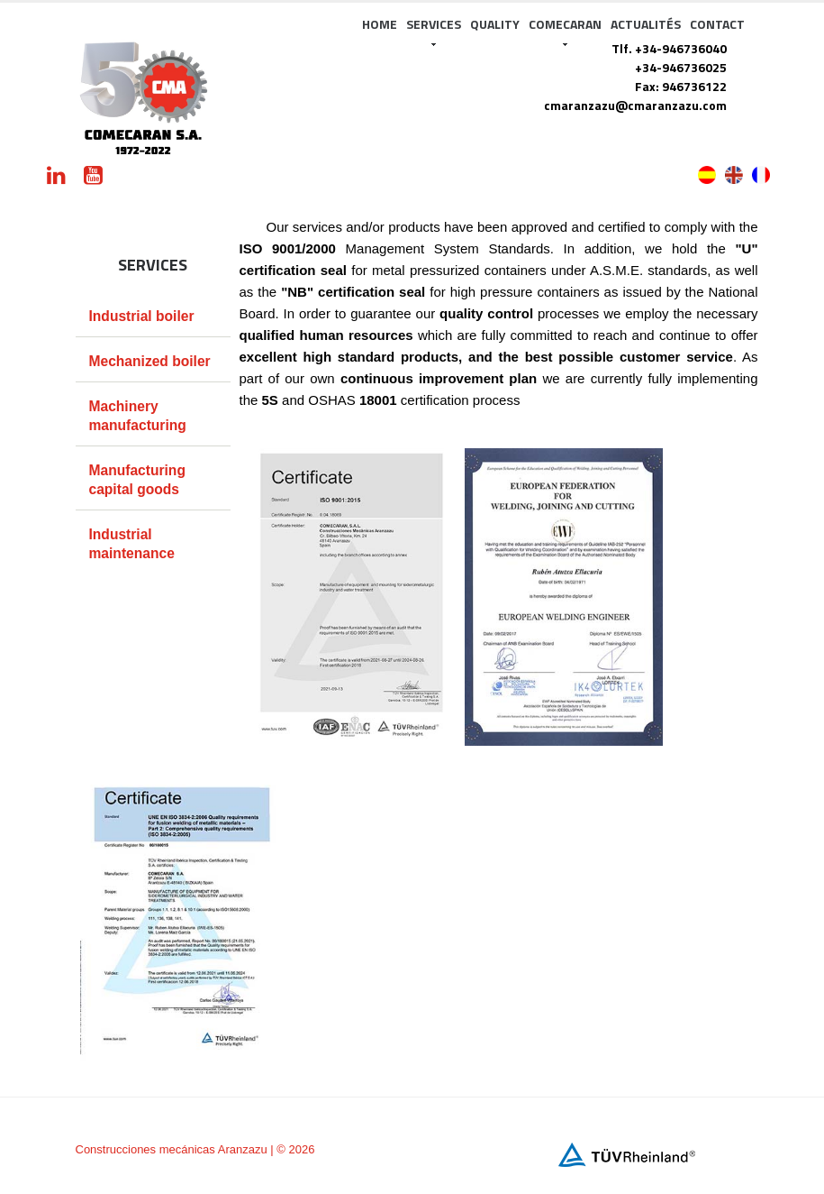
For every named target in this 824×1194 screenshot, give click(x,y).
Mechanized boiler (150, 361)
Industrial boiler (142, 316)
